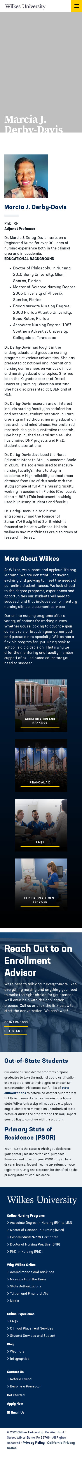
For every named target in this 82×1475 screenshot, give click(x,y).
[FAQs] (41, 825)
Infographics (19, 1359)
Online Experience (21, 1314)
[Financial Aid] (41, 765)
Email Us (17, 1412)
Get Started (15, 1031)
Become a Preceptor (25, 1386)
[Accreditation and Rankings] (41, 705)
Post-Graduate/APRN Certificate (34, 1237)
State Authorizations (25, 1286)
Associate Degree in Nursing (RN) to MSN (41, 1223)
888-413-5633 (16, 1022)
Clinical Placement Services (31, 1328)
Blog (10, 1344)
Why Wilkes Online (21, 1265)
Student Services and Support (32, 1336)
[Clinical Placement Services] (41, 884)
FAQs (14, 1321)
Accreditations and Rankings (32, 1272)
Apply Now (15, 1404)
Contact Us (15, 1372)
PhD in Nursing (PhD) (26, 1252)
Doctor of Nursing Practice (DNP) (35, 1244)
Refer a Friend (20, 1379)
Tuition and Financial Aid (29, 1294)
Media (14, 1301)
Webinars (17, 1351)
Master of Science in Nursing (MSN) (37, 1230)
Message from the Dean (28, 1279)
